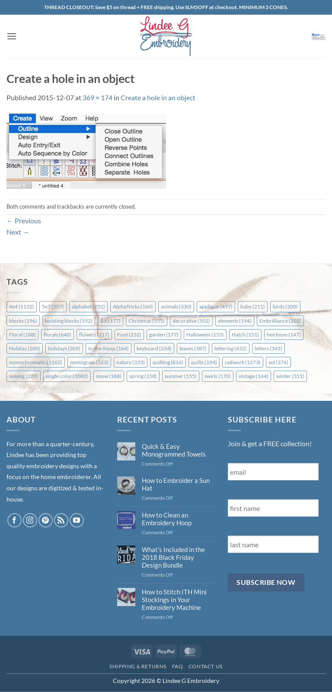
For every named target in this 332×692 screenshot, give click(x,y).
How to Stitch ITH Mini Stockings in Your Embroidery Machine (174, 599)
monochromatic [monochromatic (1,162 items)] (35, 362)
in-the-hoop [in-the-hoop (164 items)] (108, 348)
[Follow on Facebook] (14, 520)
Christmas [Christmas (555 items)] (146, 320)
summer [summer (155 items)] (181, 376)
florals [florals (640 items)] (57, 334)
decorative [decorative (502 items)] (191, 320)
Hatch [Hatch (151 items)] (245, 334)
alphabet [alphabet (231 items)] (88, 306)
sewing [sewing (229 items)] (23, 376)
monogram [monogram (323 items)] (89, 362)
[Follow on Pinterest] (45, 520)
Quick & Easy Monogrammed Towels (174, 450)
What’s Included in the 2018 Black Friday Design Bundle (173, 557)
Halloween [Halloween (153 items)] (205, 334)
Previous (23, 220)
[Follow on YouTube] (77, 520)
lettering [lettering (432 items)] (230, 348)
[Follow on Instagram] (30, 520)
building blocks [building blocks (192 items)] (69, 320)
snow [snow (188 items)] (108, 376)
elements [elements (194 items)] (235, 320)
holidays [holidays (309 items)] (64, 348)
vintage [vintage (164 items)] (253, 376)
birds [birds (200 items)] (285, 306)
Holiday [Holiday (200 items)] (24, 348)
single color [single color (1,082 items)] (67, 376)
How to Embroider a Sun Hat (176, 484)
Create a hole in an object (158, 97)
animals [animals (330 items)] (176, 306)
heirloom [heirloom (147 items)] (284, 334)
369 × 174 (97, 97)
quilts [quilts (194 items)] (204, 362)
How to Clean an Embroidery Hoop (167, 519)
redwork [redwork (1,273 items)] (243, 362)
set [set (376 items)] (278, 362)
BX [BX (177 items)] (110, 320)
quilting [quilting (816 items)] (168, 362)
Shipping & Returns (137, 666)
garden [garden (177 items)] (164, 334)
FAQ (177, 666)
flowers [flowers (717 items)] (94, 334)
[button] (11, 36)
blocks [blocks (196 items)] (23, 320)
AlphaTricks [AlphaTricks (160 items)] (133, 306)
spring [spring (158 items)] (143, 376)
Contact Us (205, 666)
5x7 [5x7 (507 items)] (53, 306)
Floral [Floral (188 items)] (22, 334)
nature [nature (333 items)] (130, 362)
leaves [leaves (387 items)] (193, 348)
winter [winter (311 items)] (290, 376)
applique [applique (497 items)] (216, 306)
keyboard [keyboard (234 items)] (154, 348)
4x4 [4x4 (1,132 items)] (21, 306)
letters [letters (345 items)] (268, 348)
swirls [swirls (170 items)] (217, 376)
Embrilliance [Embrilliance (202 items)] (280, 320)
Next (17, 232)
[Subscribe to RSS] (61, 520)
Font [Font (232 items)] (129, 334)
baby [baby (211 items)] (252, 306)
